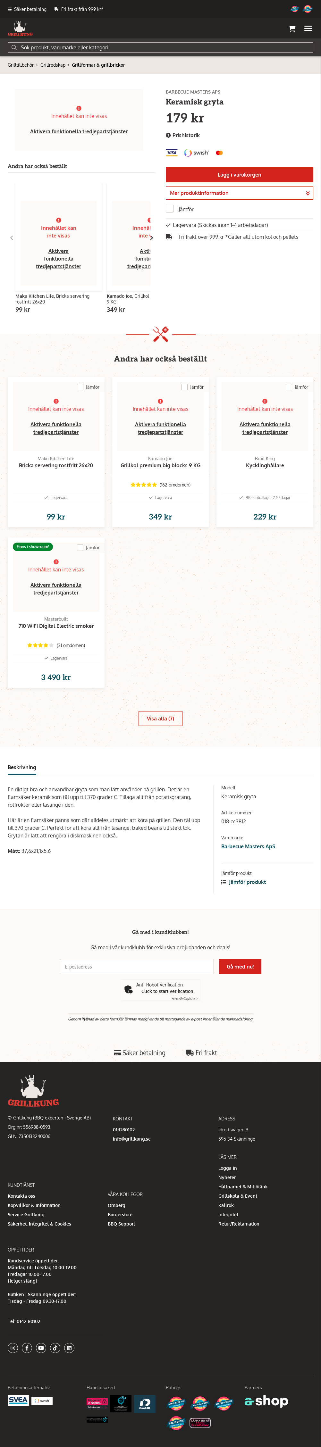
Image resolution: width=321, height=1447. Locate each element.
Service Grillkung (26, 1214)
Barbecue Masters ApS (248, 846)
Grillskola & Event (237, 1196)
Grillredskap (52, 65)
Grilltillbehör (21, 65)
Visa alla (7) (160, 718)
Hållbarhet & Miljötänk (243, 1186)
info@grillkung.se (132, 1139)
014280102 (124, 1129)
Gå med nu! (240, 966)
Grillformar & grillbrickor (98, 65)
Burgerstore (120, 1214)
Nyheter (227, 1177)
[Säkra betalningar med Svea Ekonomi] (18, 1400)
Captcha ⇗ (185, 998)
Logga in (227, 1168)
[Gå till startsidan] (20, 28)
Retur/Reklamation (238, 1224)
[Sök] (160, 47)
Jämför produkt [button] (243, 882)
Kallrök (226, 1205)
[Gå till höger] (152, 238)
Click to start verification (167, 991)
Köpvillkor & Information (34, 1205)
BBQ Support (121, 1224)
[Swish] (42, 1400)
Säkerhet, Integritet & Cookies (39, 1224)
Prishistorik (183, 135)
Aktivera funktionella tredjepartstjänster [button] (79, 131)
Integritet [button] (228, 1214)
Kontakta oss (21, 1196)
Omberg (116, 1205)
